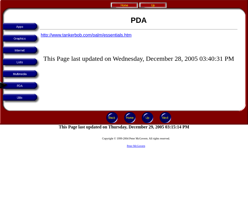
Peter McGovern (136, 145)
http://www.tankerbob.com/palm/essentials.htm (86, 35)
